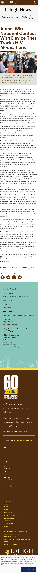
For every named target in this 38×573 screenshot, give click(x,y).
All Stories (31, 17)
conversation (23, 440)
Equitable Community (11, 534)
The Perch (7, 501)
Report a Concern (10, 544)
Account (7, 521)
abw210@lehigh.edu (10, 324)
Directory (7, 504)
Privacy (7, 527)
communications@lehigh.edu (13, 347)
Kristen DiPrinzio (8, 293)
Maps (6, 507)
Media (24, 17)
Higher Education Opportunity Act (16, 531)
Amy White (6, 319)
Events (18, 17)
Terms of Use (8, 524)
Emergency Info (9, 512)
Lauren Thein (7, 301)
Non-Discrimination (10, 537)
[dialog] (19, 564)
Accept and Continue (28, 569)
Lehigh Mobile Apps (10, 518)
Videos (11, 17)
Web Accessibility (10, 515)
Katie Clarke (7, 308)
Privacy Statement (6, 565)
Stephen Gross (8, 304)
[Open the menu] (35, 3)
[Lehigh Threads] (7, 493)
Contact (7, 510)
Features (5, 17)
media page (22, 315)
